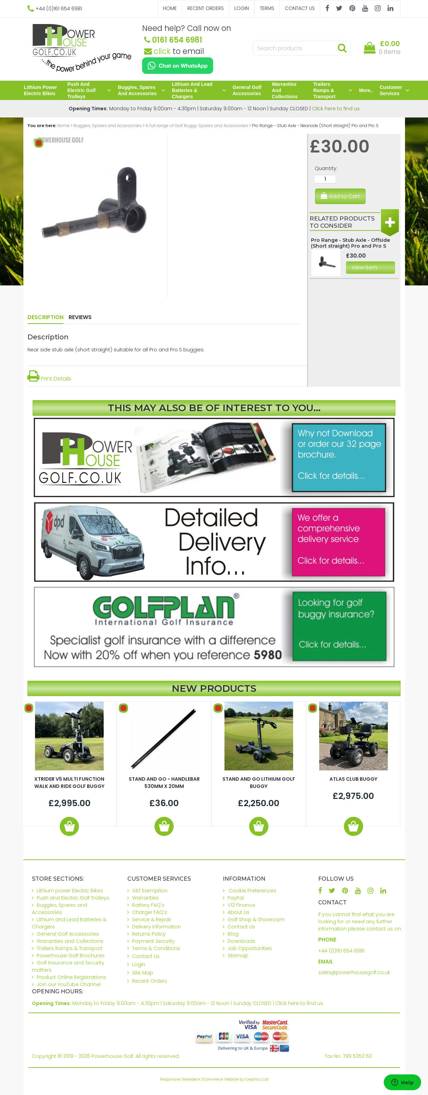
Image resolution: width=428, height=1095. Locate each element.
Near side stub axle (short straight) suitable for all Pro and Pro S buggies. (116, 349)
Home (170, 8)
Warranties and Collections (285, 90)
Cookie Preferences (252, 890)
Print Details (49, 379)
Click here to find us (336, 108)
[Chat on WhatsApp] (177, 65)
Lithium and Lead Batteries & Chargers (199, 90)
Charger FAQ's (149, 912)
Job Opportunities (250, 948)
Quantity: (326, 168)
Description (45, 317)
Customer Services (394, 90)
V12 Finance (241, 905)
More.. (366, 90)
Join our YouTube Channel (69, 984)
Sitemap (238, 955)
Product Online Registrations (71, 977)
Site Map (142, 972)
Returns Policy (149, 933)
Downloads (241, 941)
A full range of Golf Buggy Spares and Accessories (197, 125)
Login (241, 8)
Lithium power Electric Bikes (40, 90)
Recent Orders (205, 8)
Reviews (80, 317)
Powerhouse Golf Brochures (71, 955)
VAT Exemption (149, 890)
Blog (233, 933)
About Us (239, 912)
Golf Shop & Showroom (256, 919)
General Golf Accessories (247, 90)
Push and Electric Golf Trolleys (89, 90)
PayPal (236, 897)
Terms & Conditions (156, 948)
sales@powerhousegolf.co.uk (354, 972)
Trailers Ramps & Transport (332, 90)
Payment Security (153, 941)
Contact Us (300, 8)
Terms (267, 8)
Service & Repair (151, 919)
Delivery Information (156, 926)
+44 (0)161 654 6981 (341, 950)
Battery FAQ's (148, 905)
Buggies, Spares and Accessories (141, 90)
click (157, 51)
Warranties (145, 897)
